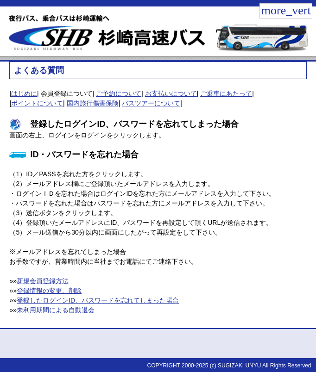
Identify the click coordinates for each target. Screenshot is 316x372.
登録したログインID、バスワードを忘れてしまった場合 (98, 300)
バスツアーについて (151, 103)
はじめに (24, 93)
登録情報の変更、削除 (49, 290)
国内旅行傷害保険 (93, 103)
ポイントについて (37, 103)
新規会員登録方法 (43, 281)
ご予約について (118, 93)
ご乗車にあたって (226, 93)
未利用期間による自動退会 (56, 310)
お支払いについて (171, 93)
